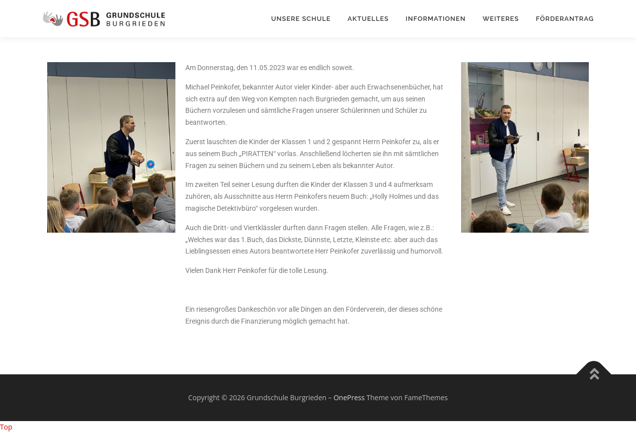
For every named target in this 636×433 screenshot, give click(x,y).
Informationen (436, 18)
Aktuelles (368, 18)
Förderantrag (565, 18)
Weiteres (500, 18)
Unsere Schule (301, 18)
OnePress (349, 397)
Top (6, 427)
